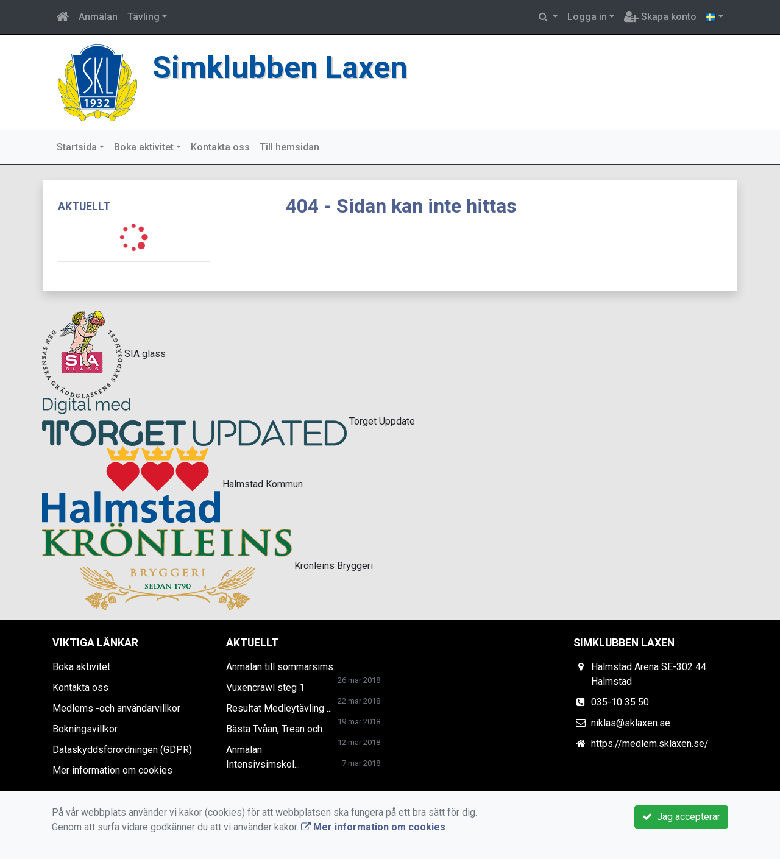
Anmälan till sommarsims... (282, 667)
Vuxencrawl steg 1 (265, 687)
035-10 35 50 (620, 702)
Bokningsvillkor (85, 729)
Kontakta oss (220, 147)
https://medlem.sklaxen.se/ (650, 743)
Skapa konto (660, 17)
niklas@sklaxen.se (630, 723)
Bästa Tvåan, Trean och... (277, 729)
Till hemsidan (289, 147)
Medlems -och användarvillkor (116, 708)
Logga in (587, 17)
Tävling (143, 17)
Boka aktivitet (144, 147)
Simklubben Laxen (282, 67)
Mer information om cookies (112, 770)
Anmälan (98, 17)
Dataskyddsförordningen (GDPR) (122, 749)
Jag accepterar (681, 816)
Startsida (77, 147)
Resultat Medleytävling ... (279, 708)
